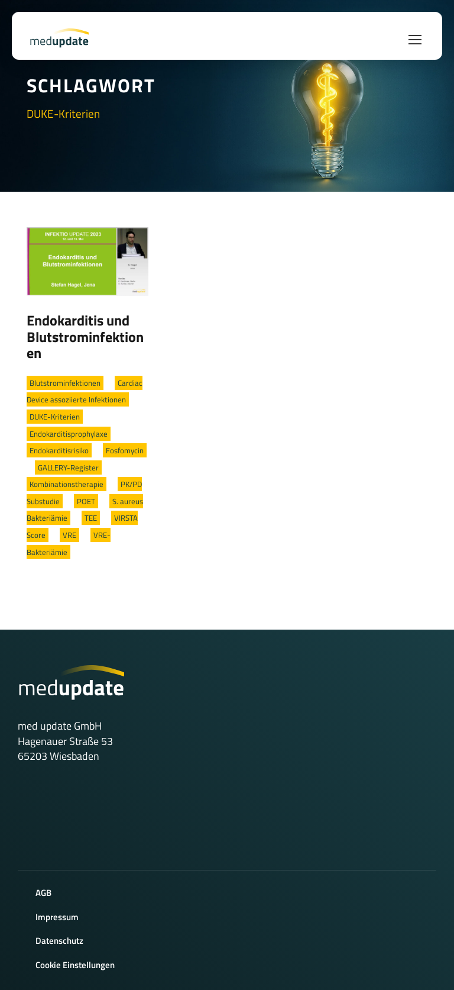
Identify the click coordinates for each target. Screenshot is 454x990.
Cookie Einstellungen (75, 965)
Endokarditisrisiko (59, 450)
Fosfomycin (125, 450)
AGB (43, 892)
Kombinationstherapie (66, 484)
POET (86, 501)
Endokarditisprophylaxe (69, 434)
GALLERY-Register (68, 467)
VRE (69, 535)
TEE (91, 518)
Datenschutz (59, 940)
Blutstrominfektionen (65, 383)
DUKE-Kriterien (55, 417)
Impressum (57, 917)
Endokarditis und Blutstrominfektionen (85, 336)
